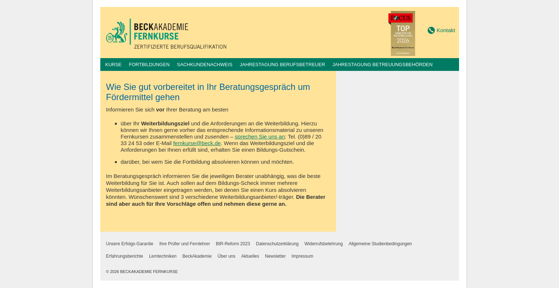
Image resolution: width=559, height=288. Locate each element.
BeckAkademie (197, 256)
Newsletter (275, 256)
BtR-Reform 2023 (233, 243)
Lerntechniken (162, 256)
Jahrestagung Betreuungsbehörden (382, 64)
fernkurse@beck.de (197, 143)
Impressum (302, 256)
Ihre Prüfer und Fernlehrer (184, 243)
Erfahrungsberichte (124, 256)
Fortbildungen (149, 64)
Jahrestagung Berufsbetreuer (282, 64)
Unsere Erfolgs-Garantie (129, 243)
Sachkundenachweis (204, 64)
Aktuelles (250, 256)
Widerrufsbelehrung (324, 243)
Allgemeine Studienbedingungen (380, 243)
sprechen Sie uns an (260, 136)
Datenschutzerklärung (277, 243)
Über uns (226, 256)
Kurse (113, 64)
